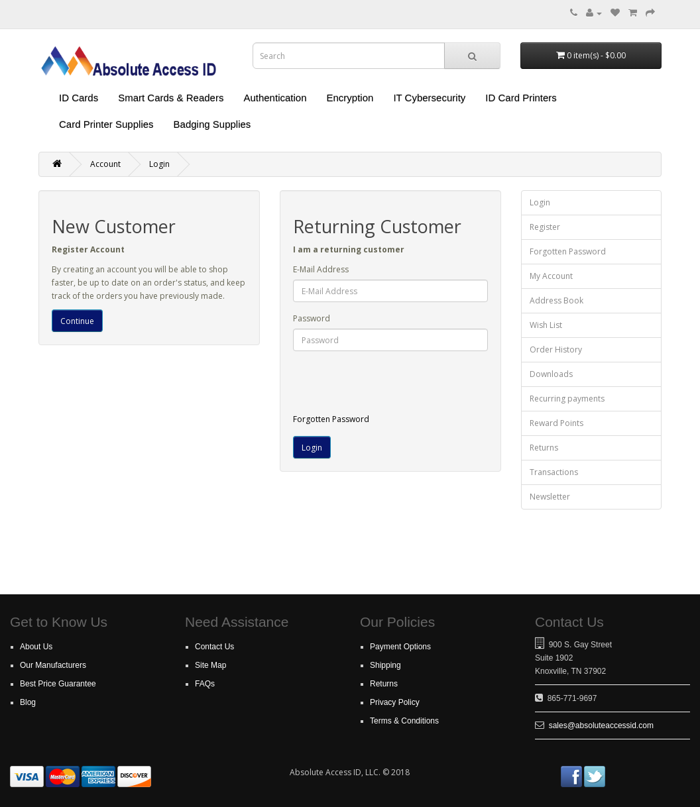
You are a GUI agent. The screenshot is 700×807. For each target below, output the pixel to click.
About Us (36, 646)
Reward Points (556, 423)
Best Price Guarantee (58, 683)
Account (105, 164)
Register (545, 227)
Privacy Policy (395, 702)
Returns (544, 447)
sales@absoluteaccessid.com (601, 725)
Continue (77, 321)
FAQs (205, 683)
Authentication (274, 97)
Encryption (350, 97)
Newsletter (550, 496)
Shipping (385, 665)
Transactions (554, 472)
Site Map (210, 665)
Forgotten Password (331, 419)
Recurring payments (567, 398)
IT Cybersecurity (429, 97)
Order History (556, 349)
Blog (28, 702)
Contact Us (214, 646)
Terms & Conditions (404, 721)
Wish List (546, 325)
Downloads (551, 374)
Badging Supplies (212, 124)
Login (159, 164)
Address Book (556, 300)
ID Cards (78, 97)
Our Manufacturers (53, 665)
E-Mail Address (321, 269)
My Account (551, 276)
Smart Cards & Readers (170, 97)
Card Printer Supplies (106, 124)
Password (311, 318)
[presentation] (403, 387)
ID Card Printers (521, 97)
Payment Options (400, 646)
